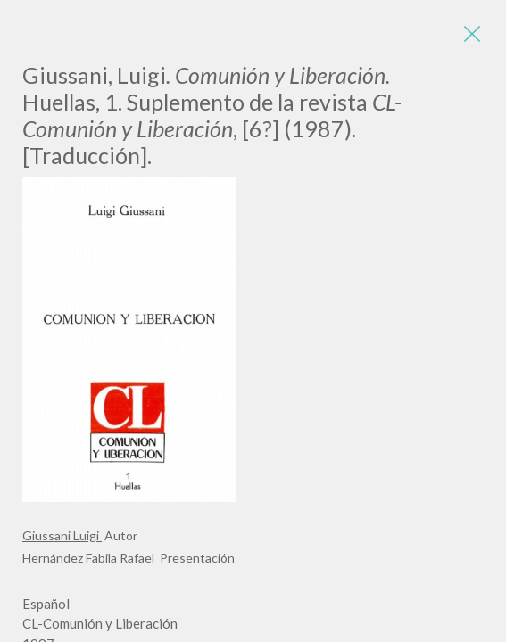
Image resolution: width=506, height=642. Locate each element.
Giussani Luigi (62, 535)
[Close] (470, 36)
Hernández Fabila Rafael (89, 557)
